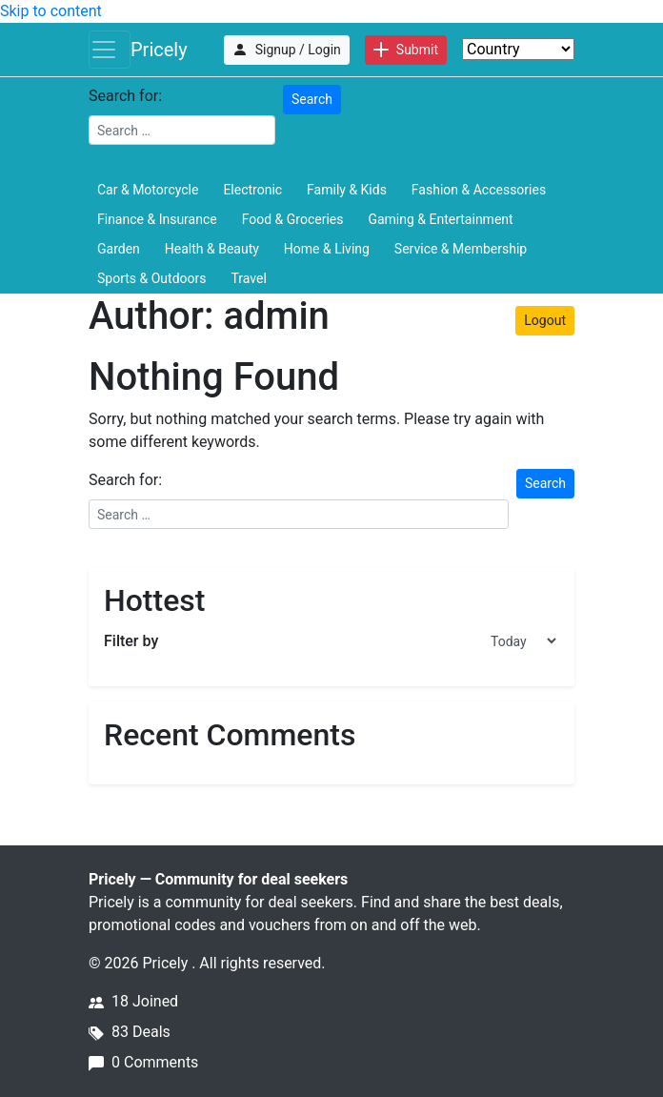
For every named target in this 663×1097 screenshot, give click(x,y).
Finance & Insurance (157, 219)
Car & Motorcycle (147, 189)
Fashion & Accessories (479, 189)
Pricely (159, 49)
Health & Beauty (212, 248)
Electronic (252, 189)
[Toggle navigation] (110, 49)
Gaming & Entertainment (440, 219)
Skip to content (51, 11)
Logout (545, 320)
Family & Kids (347, 189)
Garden (118, 248)
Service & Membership (460, 248)
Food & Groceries (293, 219)
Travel (248, 278)
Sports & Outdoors (151, 278)
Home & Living (327, 248)
